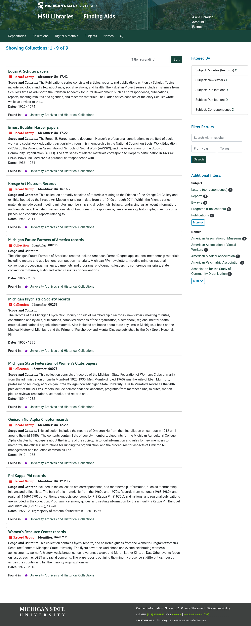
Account (198, 22)
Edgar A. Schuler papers (28, 71)
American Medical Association (213, 256)
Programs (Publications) (209, 209)
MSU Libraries (56, 16)
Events (197, 27)
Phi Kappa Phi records (27, 475)
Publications (200, 215)
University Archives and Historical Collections (62, 115)
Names (108, 36)
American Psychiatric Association (215, 262)
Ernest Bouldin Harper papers (33, 127)
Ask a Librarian (202, 17)
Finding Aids (99, 16)
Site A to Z (172, 608)
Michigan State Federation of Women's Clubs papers (52, 363)
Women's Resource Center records (37, 531)
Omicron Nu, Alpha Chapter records (38, 419)
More (198, 222)
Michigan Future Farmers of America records (46, 239)
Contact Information (149, 608)
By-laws (197, 202)
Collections (41, 36)
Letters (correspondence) (209, 190)
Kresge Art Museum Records (32, 183)
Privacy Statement (193, 608)
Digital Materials (66, 36)
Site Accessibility (218, 608)
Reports (197, 196)
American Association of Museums (216, 238)
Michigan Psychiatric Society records (39, 299)
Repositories (17, 36)
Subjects (91, 36)
